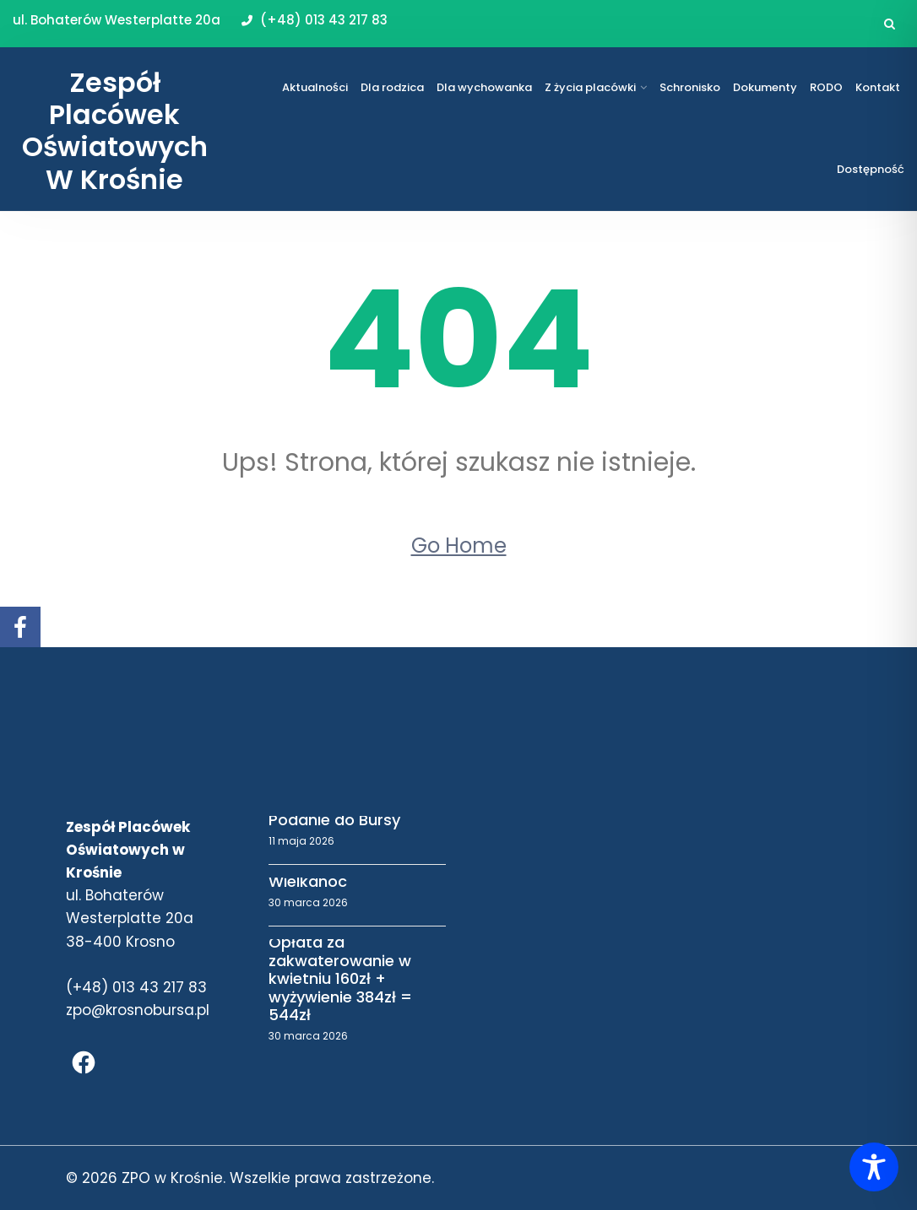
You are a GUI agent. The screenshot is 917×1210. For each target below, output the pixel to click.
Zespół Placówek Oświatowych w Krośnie (115, 130)
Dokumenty (765, 87)
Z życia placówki (590, 87)
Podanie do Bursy (334, 820)
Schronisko (689, 87)
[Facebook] (83, 1062)
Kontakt (877, 87)
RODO (826, 87)
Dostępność (870, 169)
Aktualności (315, 87)
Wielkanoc (308, 881)
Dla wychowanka (484, 87)
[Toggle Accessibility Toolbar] (874, 1167)
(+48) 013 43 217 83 (314, 20)
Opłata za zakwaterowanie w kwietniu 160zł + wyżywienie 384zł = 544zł (340, 978)
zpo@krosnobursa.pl (137, 1010)
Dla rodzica (392, 87)
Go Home (459, 545)
